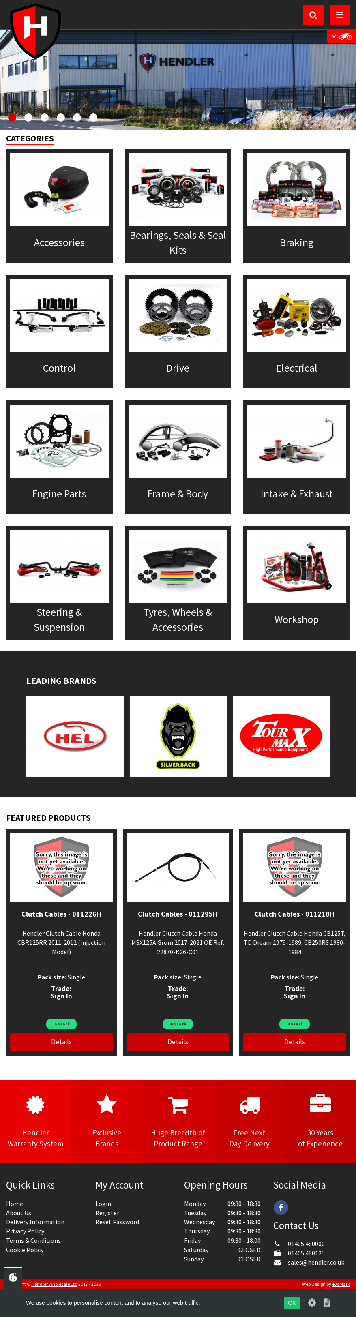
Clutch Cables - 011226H (61, 914)
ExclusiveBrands (107, 1121)
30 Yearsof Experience (320, 1121)
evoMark (341, 1284)
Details (61, 1041)
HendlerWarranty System (35, 1121)
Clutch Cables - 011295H (178, 914)
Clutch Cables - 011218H (295, 914)
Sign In (61, 995)
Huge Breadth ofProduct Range (178, 1121)
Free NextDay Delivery (249, 1121)
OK (292, 1303)
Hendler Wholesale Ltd (54, 1284)
